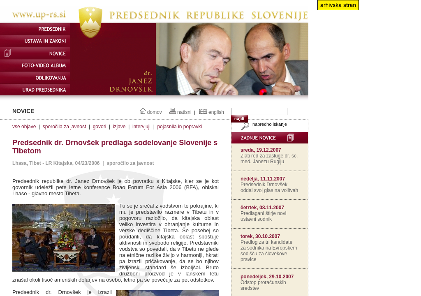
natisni (184, 112)
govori (99, 127)
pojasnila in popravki (179, 127)
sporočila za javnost (64, 127)
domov (154, 112)
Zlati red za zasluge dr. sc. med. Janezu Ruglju (269, 158)
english (216, 112)
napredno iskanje (263, 124)
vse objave (24, 127)
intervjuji (141, 127)
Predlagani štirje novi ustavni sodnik (263, 216)
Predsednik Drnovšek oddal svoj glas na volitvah (269, 187)
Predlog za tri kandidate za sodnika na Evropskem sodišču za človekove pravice (269, 250)
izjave (119, 127)
